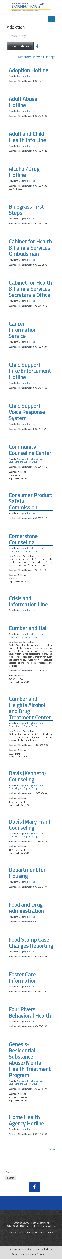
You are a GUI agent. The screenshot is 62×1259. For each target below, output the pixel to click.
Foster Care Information (23, 977)
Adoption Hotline (28, 70)
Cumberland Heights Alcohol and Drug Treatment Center (30, 707)
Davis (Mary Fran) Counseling (29, 824)
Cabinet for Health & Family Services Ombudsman (30, 247)
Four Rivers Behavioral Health (30, 1012)
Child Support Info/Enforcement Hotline (30, 370)
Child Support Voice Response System (27, 411)
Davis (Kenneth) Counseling (27, 776)
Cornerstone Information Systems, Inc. (31, 1254)
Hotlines (31, 76)
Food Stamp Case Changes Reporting (31, 942)
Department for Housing (27, 872)
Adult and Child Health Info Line (27, 136)
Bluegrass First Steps (26, 209)
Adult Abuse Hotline (23, 101)
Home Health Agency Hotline (26, 1120)
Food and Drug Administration (26, 907)
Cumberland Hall (28, 628)
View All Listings (44, 56)
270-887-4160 (24, 1232)
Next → (51, 1149)
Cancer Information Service (23, 329)
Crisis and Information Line (28, 601)
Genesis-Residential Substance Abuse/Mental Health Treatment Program (30, 1059)
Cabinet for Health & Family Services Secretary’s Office (30, 288)
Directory (24, 56)
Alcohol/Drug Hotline (24, 171)
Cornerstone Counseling (23, 539)
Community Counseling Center (30, 449)
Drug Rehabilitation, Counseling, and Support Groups (27, 460)
